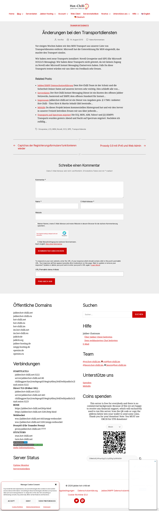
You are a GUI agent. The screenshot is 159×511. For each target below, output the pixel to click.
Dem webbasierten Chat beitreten (101, 344)
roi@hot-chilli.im (110, 365)
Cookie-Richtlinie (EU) (78, 498)
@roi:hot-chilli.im (91, 365)
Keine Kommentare (97, 43)
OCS (65, 132)
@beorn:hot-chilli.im (93, 368)
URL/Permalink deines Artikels (47, 273)
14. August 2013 (76, 43)
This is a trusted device (141, 486)
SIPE (70, 132)
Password (134, 479)
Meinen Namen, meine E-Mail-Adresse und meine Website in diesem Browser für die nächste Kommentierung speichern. (78, 228)
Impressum (46, 507)
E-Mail (86, 347)
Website (38, 216)
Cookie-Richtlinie (17, 507)
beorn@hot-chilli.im (115, 368)
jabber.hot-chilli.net (81, 489)
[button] (56, 484)
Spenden (87, 385)
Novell (59, 132)
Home (11, 17)
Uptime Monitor (21, 468)
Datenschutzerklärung (33, 507)
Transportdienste (79, 29)
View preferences (47, 501)
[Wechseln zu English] (145, 17)
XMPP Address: (136, 472)
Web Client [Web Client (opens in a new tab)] (75, 17)
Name (38, 205)
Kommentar (40, 183)
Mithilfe (87, 389)
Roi (62, 43)
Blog (19, 17)
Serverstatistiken (90, 17)
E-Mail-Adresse (87, 205)
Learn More (95, 268)
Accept (11, 501)
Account (62, 17)
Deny (28, 501)
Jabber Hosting (46, 17)
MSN (54, 132)
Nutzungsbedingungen (63, 494)
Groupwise (42, 132)
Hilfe (134, 17)
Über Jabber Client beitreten (98, 340)
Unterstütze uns (120, 17)
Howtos (104, 17)
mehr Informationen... (24, 451)
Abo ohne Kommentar (54, 247)
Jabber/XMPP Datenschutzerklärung (117, 494)
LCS (49, 132)
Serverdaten (31, 17)
